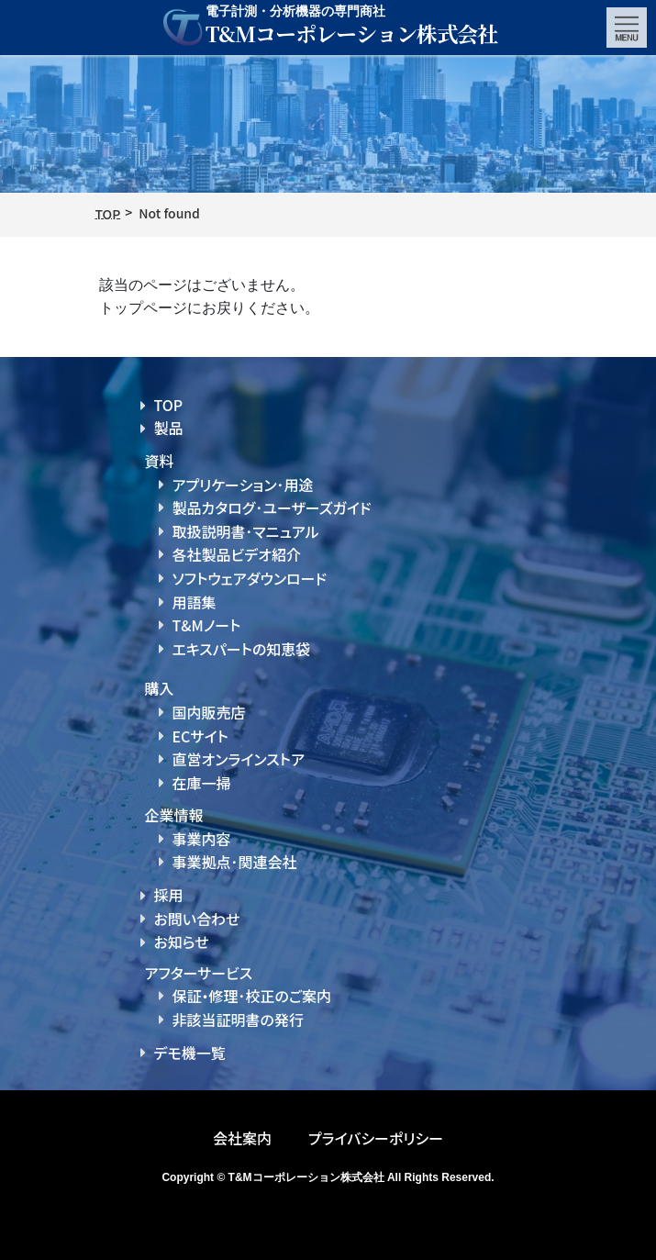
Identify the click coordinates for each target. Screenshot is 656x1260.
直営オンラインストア (238, 759)
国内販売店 (209, 712)
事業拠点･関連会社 (234, 862)
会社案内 (242, 1138)
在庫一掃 (201, 783)
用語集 (194, 602)
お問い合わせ (197, 919)
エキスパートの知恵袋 (241, 649)
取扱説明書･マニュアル (245, 531)
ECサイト (200, 736)
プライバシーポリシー (375, 1138)
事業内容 (201, 839)
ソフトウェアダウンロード (250, 578)
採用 (168, 895)
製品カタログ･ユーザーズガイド (272, 507)
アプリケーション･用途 (243, 485)
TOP (168, 405)
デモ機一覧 (190, 1053)
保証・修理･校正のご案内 (252, 996)
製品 (168, 428)
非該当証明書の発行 (238, 1020)
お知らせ (181, 942)
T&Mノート (206, 625)
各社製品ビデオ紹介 (236, 554)
